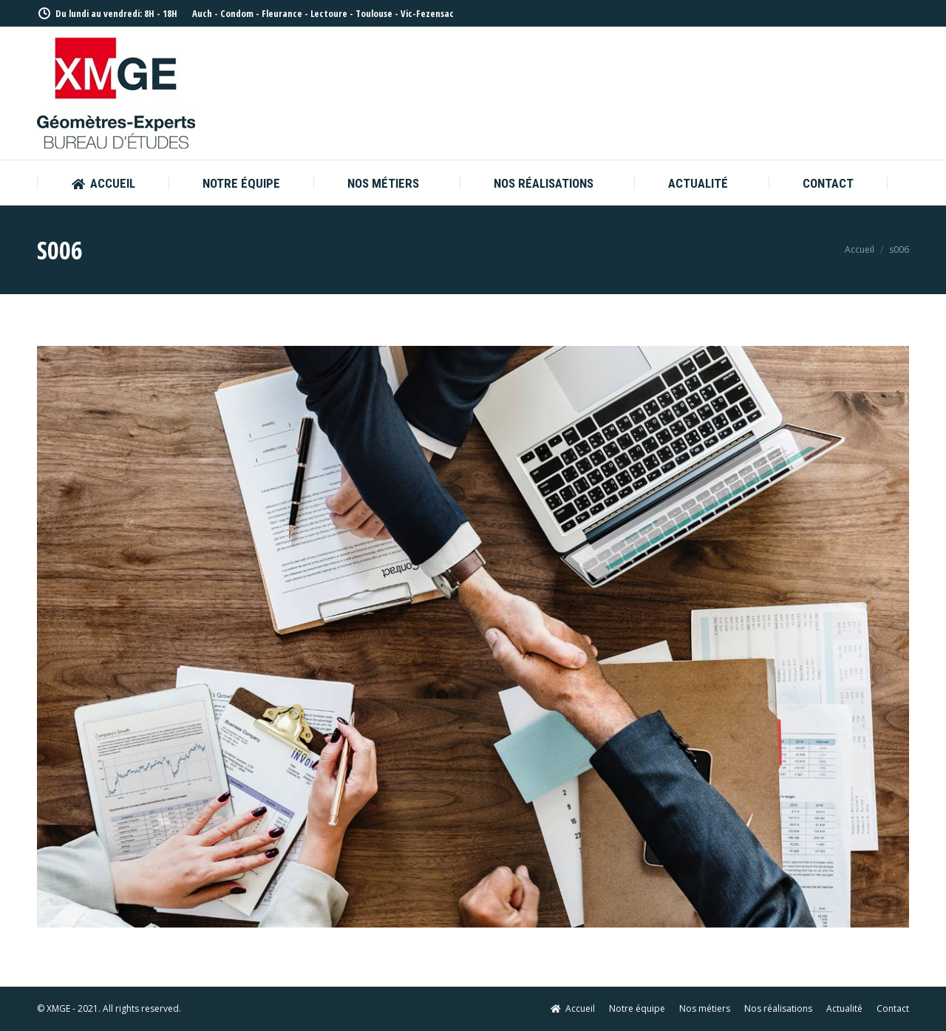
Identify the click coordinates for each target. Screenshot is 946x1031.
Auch (202, 13)
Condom (236, 13)
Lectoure (328, 13)
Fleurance (282, 13)
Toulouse (373, 13)
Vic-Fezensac (427, 13)
